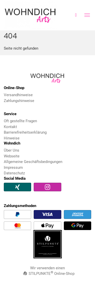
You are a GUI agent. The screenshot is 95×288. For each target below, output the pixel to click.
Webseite (12, 156)
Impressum (13, 167)
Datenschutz (14, 173)
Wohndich (34, 15)
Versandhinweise (18, 95)
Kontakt (10, 127)
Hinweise (12, 138)
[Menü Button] (87, 16)
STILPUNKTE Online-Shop (48, 273)
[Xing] (17, 187)
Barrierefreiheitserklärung (25, 132)
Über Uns (11, 150)
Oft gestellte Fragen (20, 121)
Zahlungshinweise (19, 100)
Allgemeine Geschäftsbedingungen (33, 161)
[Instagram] (47, 187)
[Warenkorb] (76, 14)
